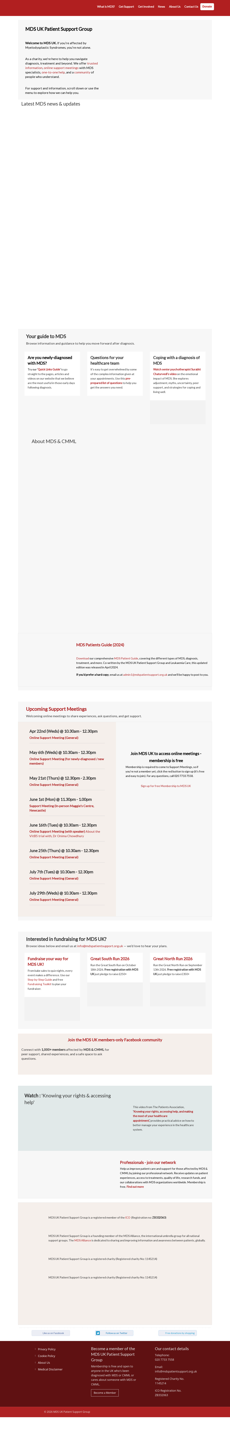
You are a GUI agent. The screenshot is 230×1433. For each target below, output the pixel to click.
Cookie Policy (46, 1356)
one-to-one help (53, 72)
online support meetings (61, 68)
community (82, 72)
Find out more (135, 1186)
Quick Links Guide (49, 369)
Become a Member (105, 1393)
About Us (174, 6)
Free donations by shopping (180, 1333)
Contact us (191, 6)
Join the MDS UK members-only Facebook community (115, 1039)
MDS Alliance (82, 1240)
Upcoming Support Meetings (56, 709)
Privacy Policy (47, 1349)
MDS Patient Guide (126, 658)
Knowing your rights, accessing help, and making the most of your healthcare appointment (163, 1116)
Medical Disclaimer (50, 1369)
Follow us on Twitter (116, 1333)
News (161, 6)
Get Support (126, 6)
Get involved (146, 6)
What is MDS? (106, 6)
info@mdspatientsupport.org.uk (100, 946)
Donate (207, 6)
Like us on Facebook (53, 1333)
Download (82, 658)
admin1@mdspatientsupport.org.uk (145, 674)
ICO (127, 1217)
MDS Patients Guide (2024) (100, 644)
